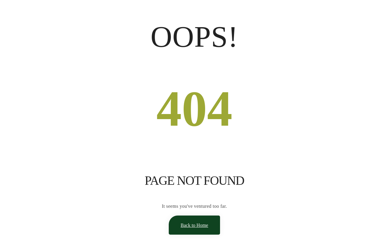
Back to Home (194, 225)
